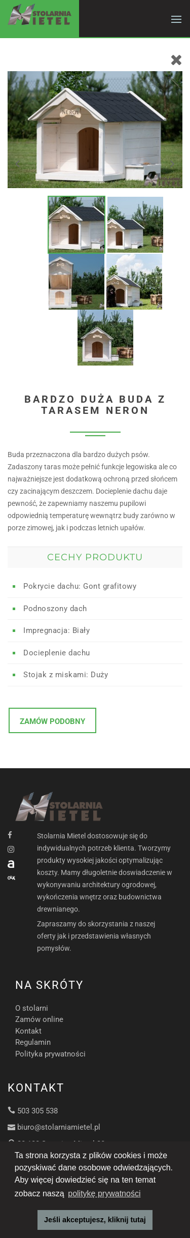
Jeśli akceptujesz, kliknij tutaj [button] (95, 1220)
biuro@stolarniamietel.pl (58, 1127)
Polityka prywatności (50, 1054)
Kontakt (28, 1031)
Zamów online (39, 1019)
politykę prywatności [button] (104, 1193)
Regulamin (33, 1042)
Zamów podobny (52, 721)
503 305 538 (37, 1110)
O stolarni (31, 1008)
